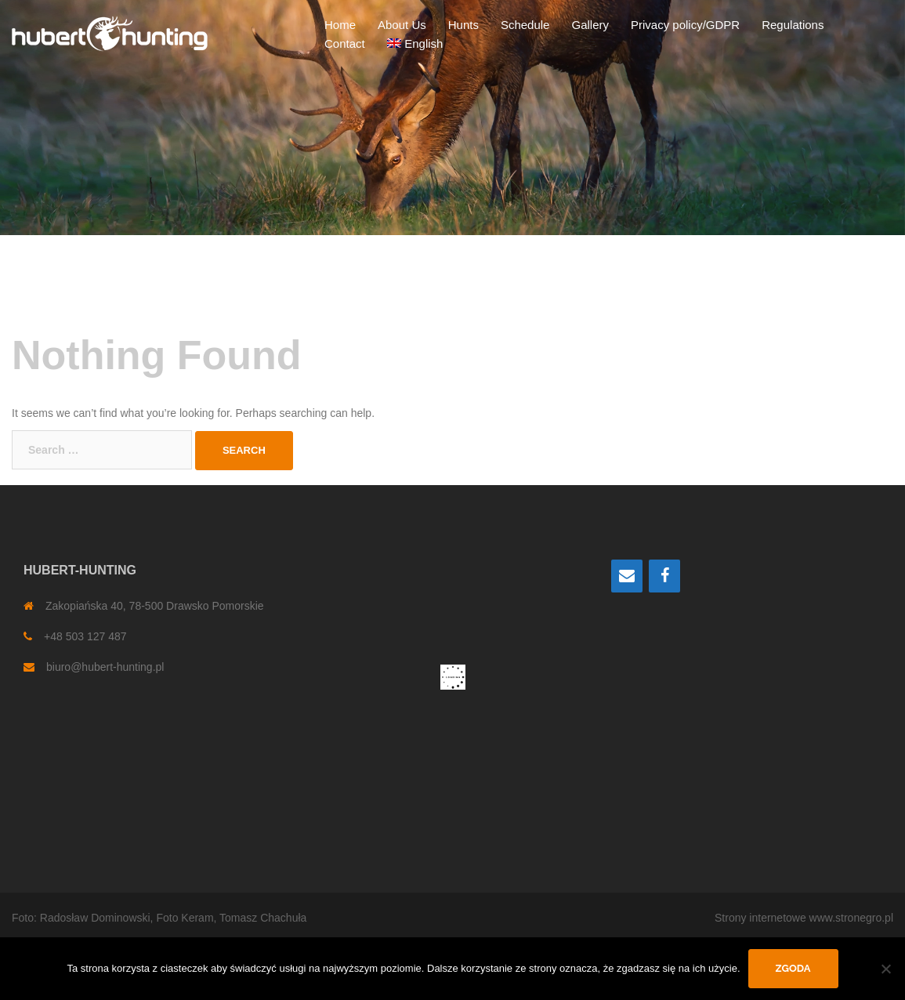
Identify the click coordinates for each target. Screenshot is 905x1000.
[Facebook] (664, 576)
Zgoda (793, 968)
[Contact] (627, 576)
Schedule (525, 24)
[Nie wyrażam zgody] (885, 968)
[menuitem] (415, 43)
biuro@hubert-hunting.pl (105, 667)
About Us (402, 24)
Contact (344, 43)
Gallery (590, 24)
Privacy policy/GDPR (685, 24)
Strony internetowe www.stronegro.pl (804, 917)
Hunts (463, 24)
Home (340, 24)
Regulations (793, 24)
